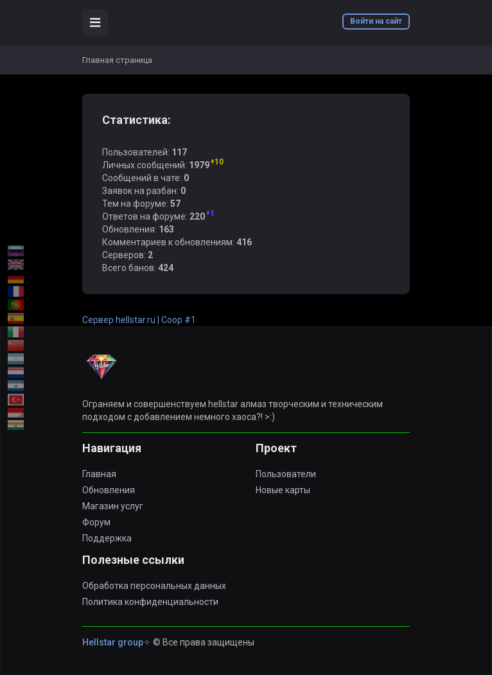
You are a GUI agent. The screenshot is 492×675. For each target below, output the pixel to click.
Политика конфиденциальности (150, 602)
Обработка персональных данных (154, 586)
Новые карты (283, 490)
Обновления (108, 490)
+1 (210, 213)
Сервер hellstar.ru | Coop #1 (139, 320)
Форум (96, 522)
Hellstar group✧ (116, 642)
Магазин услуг (112, 506)
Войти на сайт (376, 21)
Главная (99, 474)
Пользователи (286, 474)
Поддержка (107, 538)
